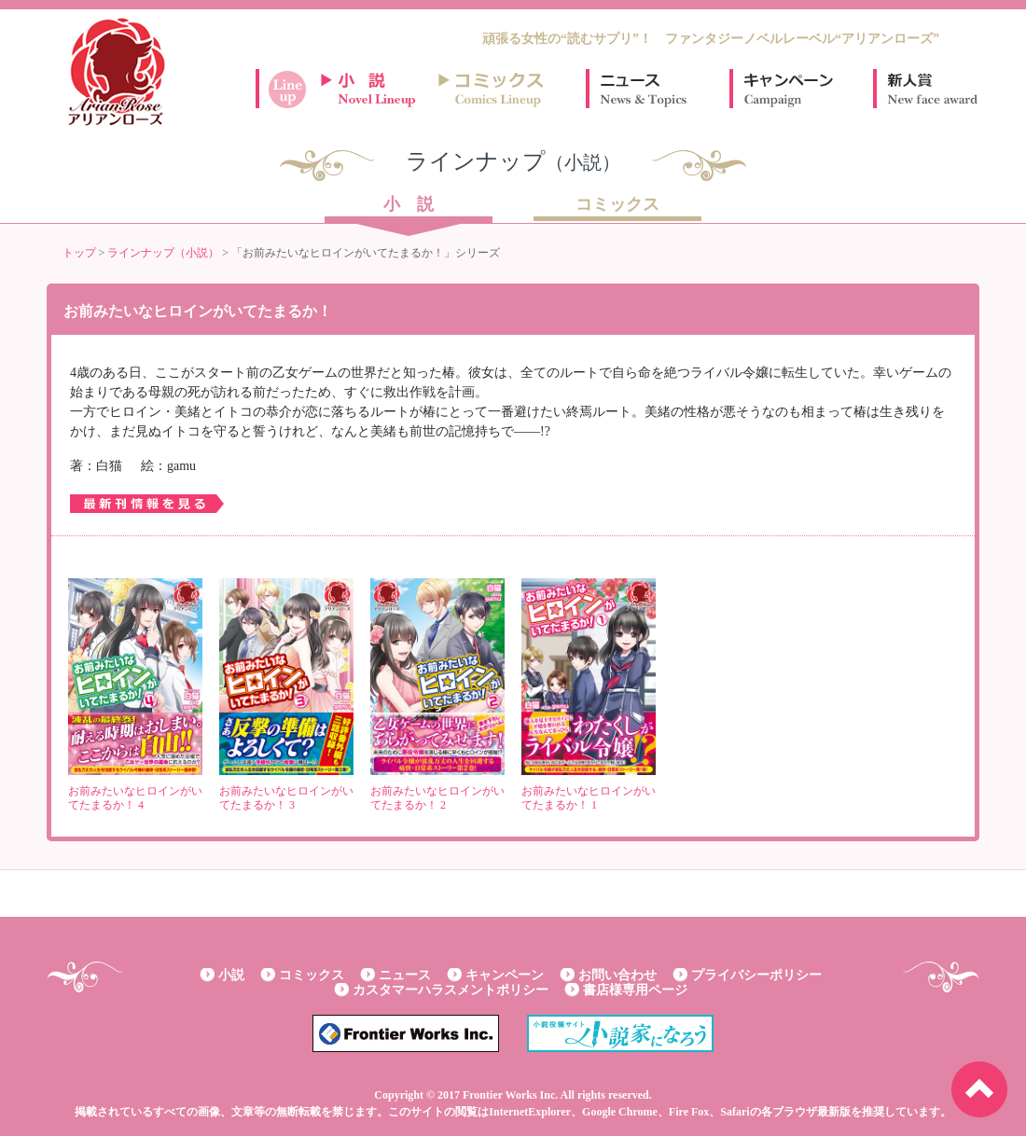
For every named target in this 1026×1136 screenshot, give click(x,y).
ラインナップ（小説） (163, 252)
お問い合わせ (617, 975)
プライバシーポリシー (756, 975)
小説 (231, 975)
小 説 (408, 205)
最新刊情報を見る (147, 503)
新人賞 (931, 88)
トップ (79, 252)
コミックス (617, 205)
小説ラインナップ (377, 88)
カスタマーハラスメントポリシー (450, 990)
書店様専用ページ (635, 990)
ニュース (643, 88)
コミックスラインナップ (494, 88)
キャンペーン (787, 88)
